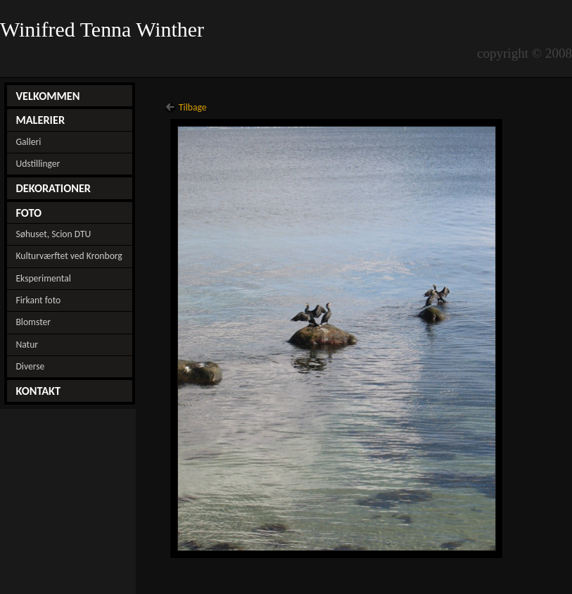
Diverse (29, 366)
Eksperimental (42, 278)
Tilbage (193, 107)
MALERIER (40, 120)
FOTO (28, 213)
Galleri (28, 142)
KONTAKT (38, 391)
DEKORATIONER (53, 188)
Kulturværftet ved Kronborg (68, 256)
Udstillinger (37, 164)
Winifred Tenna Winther (105, 29)
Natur (26, 344)
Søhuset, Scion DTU (53, 234)
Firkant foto (38, 300)
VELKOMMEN (47, 96)
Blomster (33, 322)
